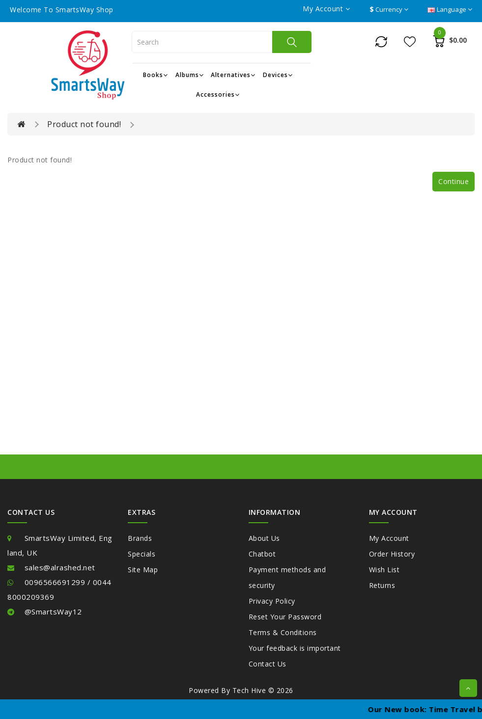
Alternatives (233, 75)
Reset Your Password (285, 616)
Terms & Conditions (283, 632)
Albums (189, 75)
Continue (453, 181)
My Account (389, 538)
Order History (392, 554)
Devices (278, 75)
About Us (264, 538)
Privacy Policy (272, 601)
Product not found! (84, 124)
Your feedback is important (295, 648)
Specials (141, 554)
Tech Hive (249, 690)
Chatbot (262, 554)
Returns (382, 585)
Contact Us (267, 663)
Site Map (143, 569)
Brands (140, 538)
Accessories (218, 94)
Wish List (384, 569)
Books (155, 75)
